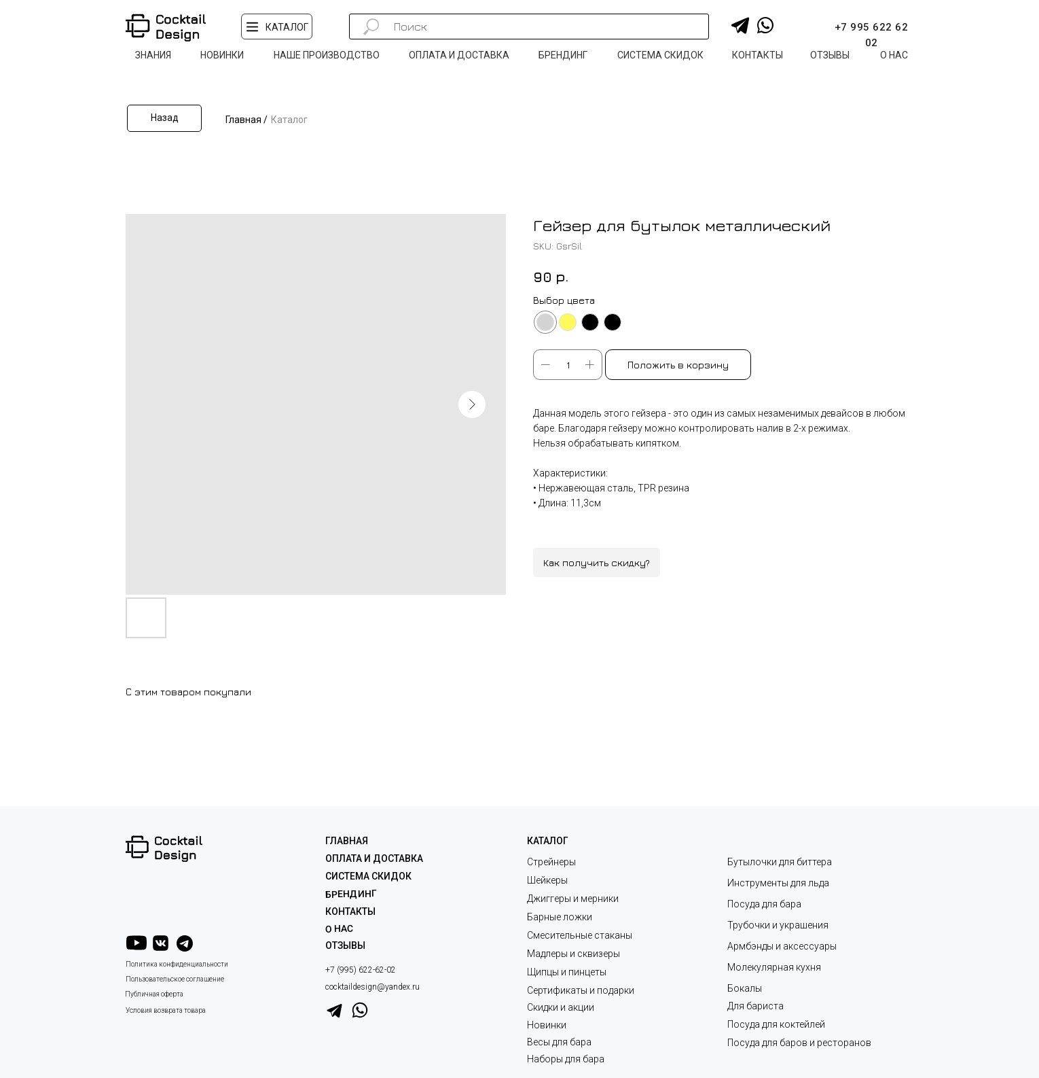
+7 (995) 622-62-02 (360, 970)
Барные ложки (559, 916)
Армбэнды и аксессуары (782, 946)
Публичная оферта (154, 994)
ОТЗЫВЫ (345, 945)
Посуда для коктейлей (776, 1024)
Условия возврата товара (166, 1010)
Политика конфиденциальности (177, 964)
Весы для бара (559, 1042)
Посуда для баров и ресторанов (799, 1042)
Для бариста (755, 1006)
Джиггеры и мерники (573, 898)
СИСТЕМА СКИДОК (368, 876)
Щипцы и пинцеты (566, 972)
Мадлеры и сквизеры (573, 953)
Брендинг (351, 893)
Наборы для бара (565, 1059)
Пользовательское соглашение (175, 979)
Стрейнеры (551, 861)
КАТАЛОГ (547, 840)
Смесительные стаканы (579, 935)
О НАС (339, 929)
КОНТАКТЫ (350, 911)
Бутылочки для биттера (779, 861)
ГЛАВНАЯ (346, 840)
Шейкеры (547, 880)
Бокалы (744, 988)
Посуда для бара (764, 904)
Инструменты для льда (778, 882)
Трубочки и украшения (777, 925)
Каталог (289, 119)
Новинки (546, 1025)
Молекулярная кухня (774, 967)
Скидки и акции (560, 1007)
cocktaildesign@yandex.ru (372, 987)
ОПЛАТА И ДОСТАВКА (374, 858)
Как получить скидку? (596, 562)
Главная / (246, 119)
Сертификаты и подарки (580, 990)
